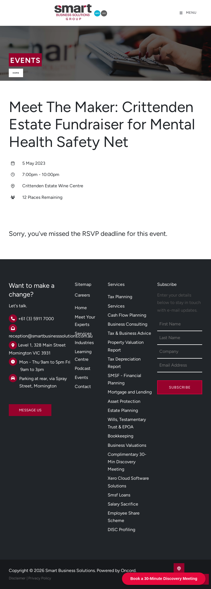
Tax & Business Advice (129, 333)
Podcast (82, 368)
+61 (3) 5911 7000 (36, 318)
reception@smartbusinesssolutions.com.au (51, 336)
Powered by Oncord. (116, 570)
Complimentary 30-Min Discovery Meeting (127, 462)
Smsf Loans (119, 495)
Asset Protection (124, 401)
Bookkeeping (120, 436)
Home (16, 73)
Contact (83, 386)
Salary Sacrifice (123, 504)
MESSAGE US (20, 408)
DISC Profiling (121, 529)
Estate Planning (123, 410)
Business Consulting (127, 324)
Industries (84, 342)
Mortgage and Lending (130, 392)
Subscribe (180, 387)
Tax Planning (120, 296)
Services (83, 333)
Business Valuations (127, 445)
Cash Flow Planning (127, 315)
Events (81, 377)
